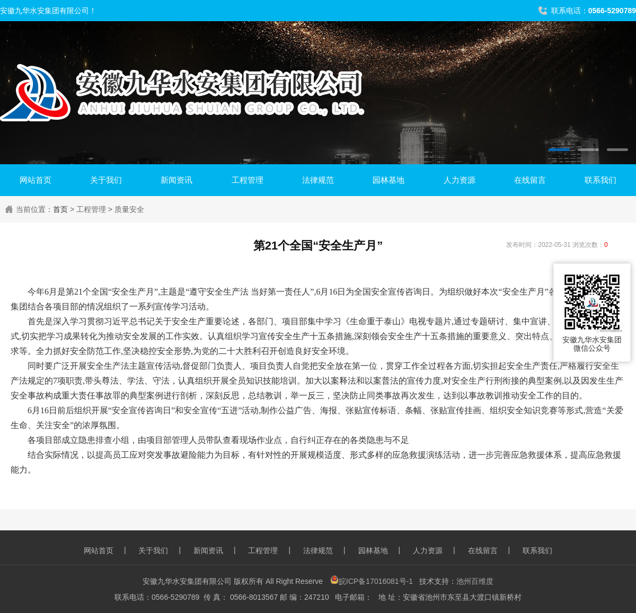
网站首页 (35, 179)
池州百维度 (474, 581)
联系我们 (600, 179)
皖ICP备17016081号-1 (371, 581)
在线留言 (530, 179)
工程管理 (247, 179)
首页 (60, 209)
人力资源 (459, 179)
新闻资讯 (176, 179)
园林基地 (388, 179)
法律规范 (318, 179)
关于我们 (106, 179)
